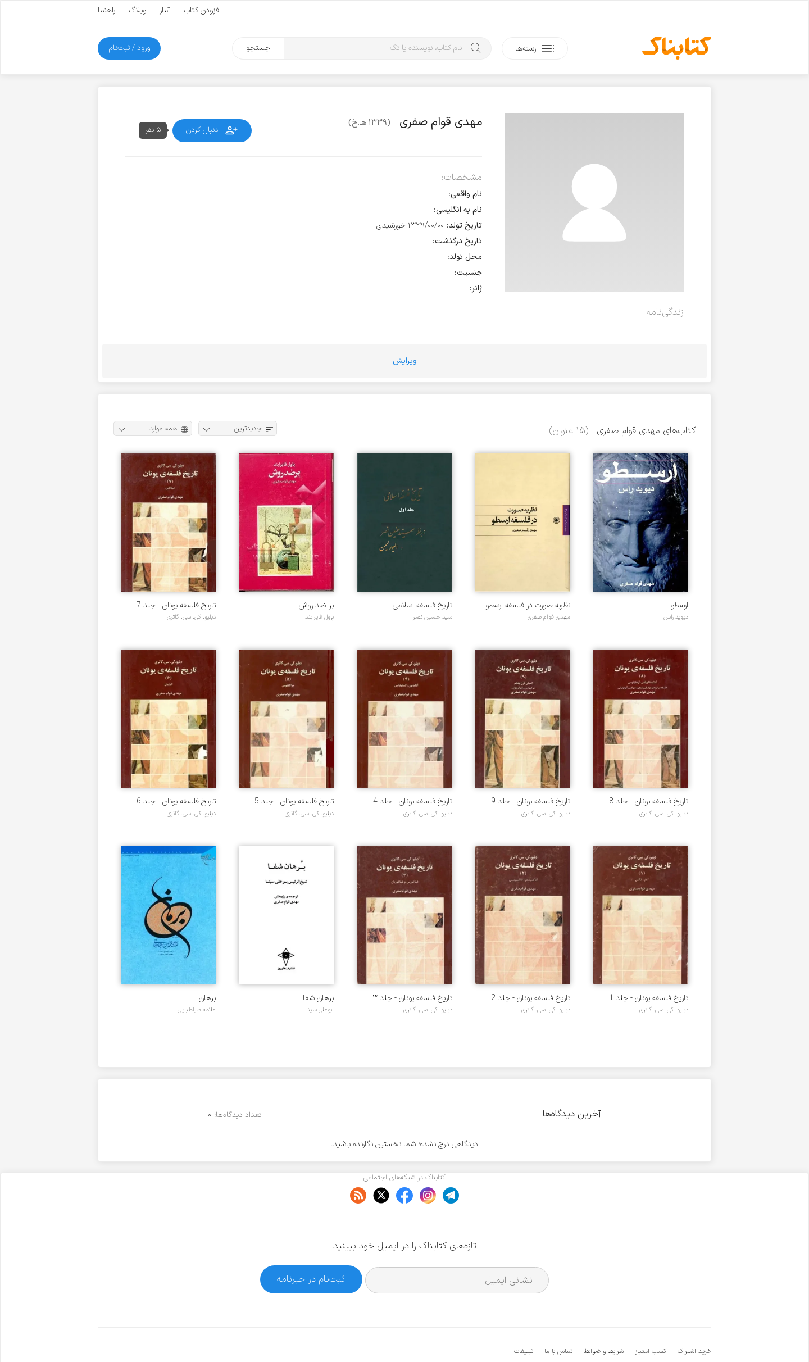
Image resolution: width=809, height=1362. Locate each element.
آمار (165, 10)
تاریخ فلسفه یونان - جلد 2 (530, 998)
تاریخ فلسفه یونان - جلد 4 (412, 801)
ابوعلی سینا (320, 1009)
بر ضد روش (316, 605)
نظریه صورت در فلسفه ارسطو (527, 605)
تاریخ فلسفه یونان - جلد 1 (648, 998)
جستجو (258, 48)
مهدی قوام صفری (549, 616)
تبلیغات (523, 1317)
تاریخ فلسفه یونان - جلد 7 (176, 605)
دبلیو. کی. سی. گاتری (191, 616)
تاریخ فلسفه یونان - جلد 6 (176, 801)
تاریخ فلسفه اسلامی (422, 605)
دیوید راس (675, 616)
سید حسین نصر (432, 616)
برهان (207, 998)
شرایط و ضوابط (604, 1317)
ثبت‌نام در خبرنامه (311, 1245)
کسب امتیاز (650, 1317)
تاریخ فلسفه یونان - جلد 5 (294, 801)
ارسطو (679, 605)
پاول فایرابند (319, 616)
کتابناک (652, 1335)
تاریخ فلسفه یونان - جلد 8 (648, 801)
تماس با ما (558, 1317)
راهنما (106, 10)
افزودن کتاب (202, 10)
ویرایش (405, 361)
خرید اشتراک (694, 1317)
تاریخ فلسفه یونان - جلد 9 (530, 801)
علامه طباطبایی (197, 1009)
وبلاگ (137, 10)
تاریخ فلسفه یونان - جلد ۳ (412, 998)
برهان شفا (318, 998)
